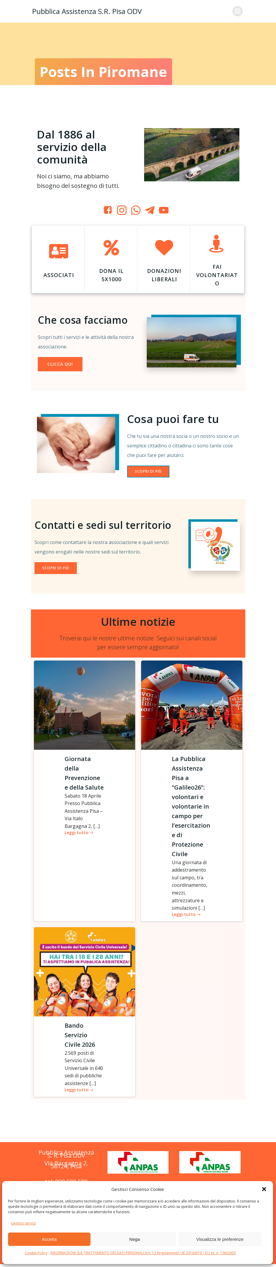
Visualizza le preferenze (220, 1239)
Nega (134, 1239)
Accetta (49, 1239)
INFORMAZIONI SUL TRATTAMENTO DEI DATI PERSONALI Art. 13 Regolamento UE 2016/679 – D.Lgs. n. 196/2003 (143, 1252)
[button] (264, 1189)
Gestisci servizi (23, 1223)
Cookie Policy (36, 1252)
